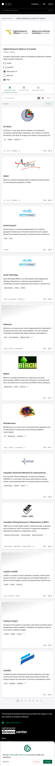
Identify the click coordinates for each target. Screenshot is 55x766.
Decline (37, 762)
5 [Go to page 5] (33, 701)
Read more (6, 762)
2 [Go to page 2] (21, 701)
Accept (47, 762)
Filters (48, 104)
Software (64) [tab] (10, 88)
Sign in (50, 4)
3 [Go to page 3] (25, 701)
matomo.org (22, 755)
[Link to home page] (7, 4)
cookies (11, 755)
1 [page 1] (17, 701)
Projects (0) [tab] (24, 88)
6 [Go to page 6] (37, 701)
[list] (43, 98)
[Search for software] (27, 10)
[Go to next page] (41, 700)
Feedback (36, 4)
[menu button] (44, 4)
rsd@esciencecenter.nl (11, 722)
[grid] (39, 98)
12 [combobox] (48, 98)
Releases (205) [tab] (38, 88)
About (4, 738)
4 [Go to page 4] (29, 701)
